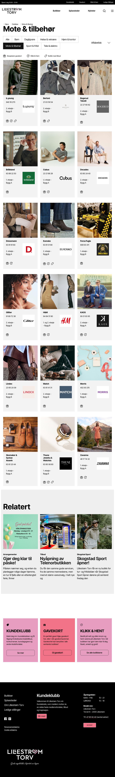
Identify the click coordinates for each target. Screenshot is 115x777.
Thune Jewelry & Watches (51, 453)
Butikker (8, 695)
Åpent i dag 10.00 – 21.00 (9, 2)
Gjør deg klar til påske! (17, 560)
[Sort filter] (101, 43)
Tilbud (43, 554)
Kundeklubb (70, 2)
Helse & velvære (48, 39)
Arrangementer (10, 554)
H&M (42, 310)
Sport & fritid (32, 46)
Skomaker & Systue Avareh (14, 453)
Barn (17, 39)
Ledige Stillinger (108, 2)
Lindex (6, 381)
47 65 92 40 (91, 717)
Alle (7, 39)
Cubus (43, 167)
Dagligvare (29, 39)
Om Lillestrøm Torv (14, 705)
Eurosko (43, 239)
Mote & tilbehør (13, 46)
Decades (81, 167)
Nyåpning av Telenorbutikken (55, 560)
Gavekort (82, 2)
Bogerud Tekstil (83, 96)
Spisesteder (10, 700)
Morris (80, 381)
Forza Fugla (82, 239)
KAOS (79, 310)
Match (42, 381)
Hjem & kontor (69, 39)
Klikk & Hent (94, 2)
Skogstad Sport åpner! (92, 560)
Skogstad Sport (84, 554)
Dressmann (8, 239)
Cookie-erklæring (10, 730)
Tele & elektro (50, 46)
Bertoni (43, 96)
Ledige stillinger (12, 709)
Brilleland (7, 167)
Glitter (5, 310)
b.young (6, 96)
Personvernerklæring (11, 727)
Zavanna (80, 453)
